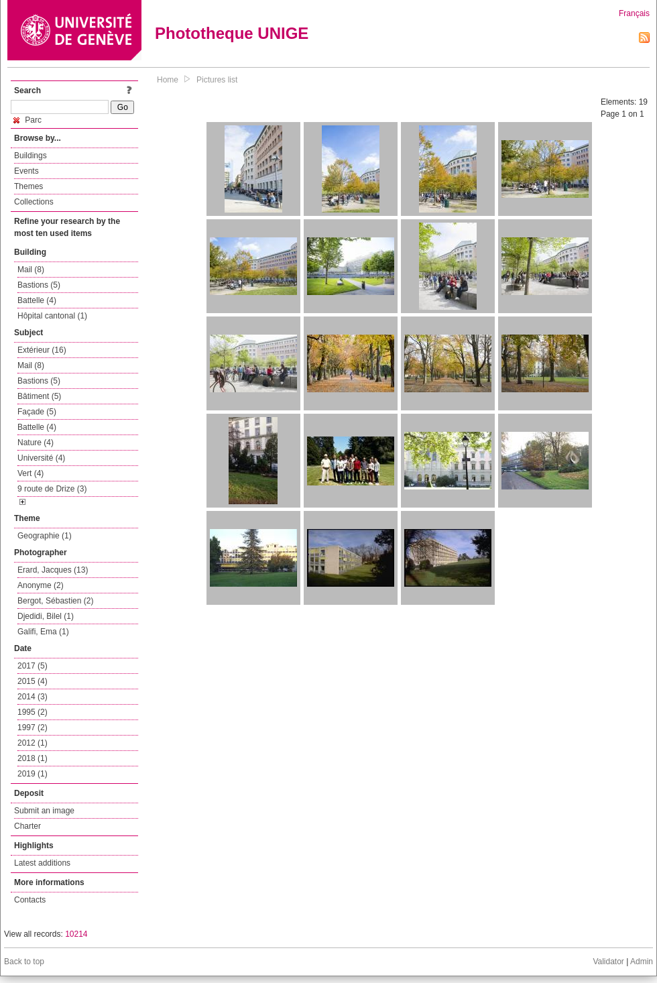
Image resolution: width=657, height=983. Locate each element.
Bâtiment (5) (39, 396)
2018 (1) (32, 758)
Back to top (24, 961)
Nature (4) (35, 442)
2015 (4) (32, 681)
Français (634, 13)
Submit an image (44, 810)
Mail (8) (30, 269)
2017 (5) (32, 666)
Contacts (30, 900)
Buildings (30, 155)
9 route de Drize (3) (51, 489)
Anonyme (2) (40, 585)
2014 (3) (32, 696)
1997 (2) (32, 727)
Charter (27, 826)
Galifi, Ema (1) (43, 631)
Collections (34, 202)
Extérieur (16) (41, 350)
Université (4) (41, 458)
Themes (28, 186)
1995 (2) (32, 712)
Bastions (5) (38, 285)
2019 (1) (32, 773)
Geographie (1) (44, 535)
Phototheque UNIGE (231, 33)
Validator (608, 961)
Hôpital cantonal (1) (52, 316)
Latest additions (42, 863)
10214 (76, 934)
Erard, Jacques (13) (52, 570)
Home (167, 79)
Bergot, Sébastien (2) (55, 600)
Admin (641, 961)
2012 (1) (32, 743)
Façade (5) (36, 411)
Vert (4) (30, 473)
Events (26, 171)
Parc (27, 120)
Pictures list (216, 79)
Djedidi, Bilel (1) (45, 616)
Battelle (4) (36, 300)
